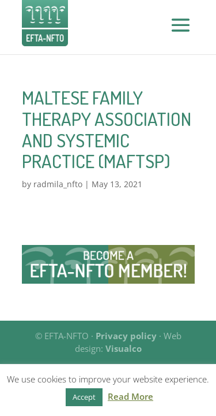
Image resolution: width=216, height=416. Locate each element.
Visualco (123, 348)
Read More (130, 396)
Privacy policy (126, 335)
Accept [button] (84, 397)
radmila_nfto (57, 184)
